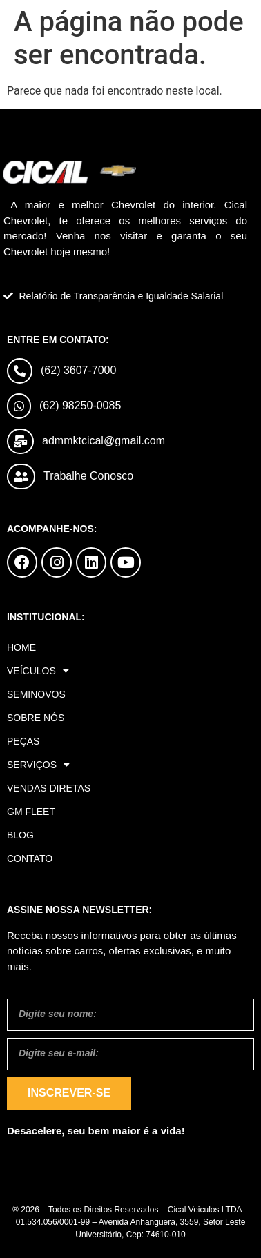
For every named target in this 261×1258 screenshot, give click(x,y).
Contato (29, 858)
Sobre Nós (35, 717)
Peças (23, 741)
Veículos (38, 670)
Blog (20, 835)
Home (21, 647)
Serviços (38, 764)
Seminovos (36, 694)
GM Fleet (31, 811)
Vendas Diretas (48, 788)
